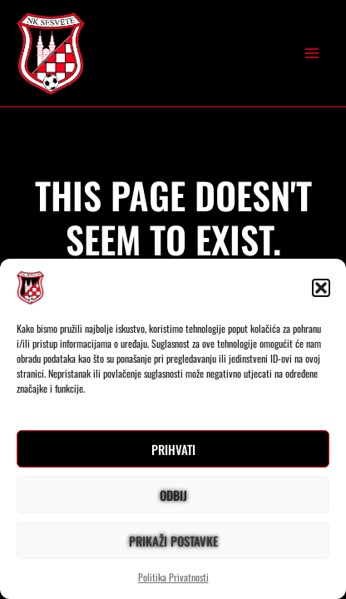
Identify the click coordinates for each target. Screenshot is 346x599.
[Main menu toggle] (311, 53)
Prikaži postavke (173, 541)
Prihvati (173, 449)
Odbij (173, 495)
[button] (321, 288)
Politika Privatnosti (173, 577)
